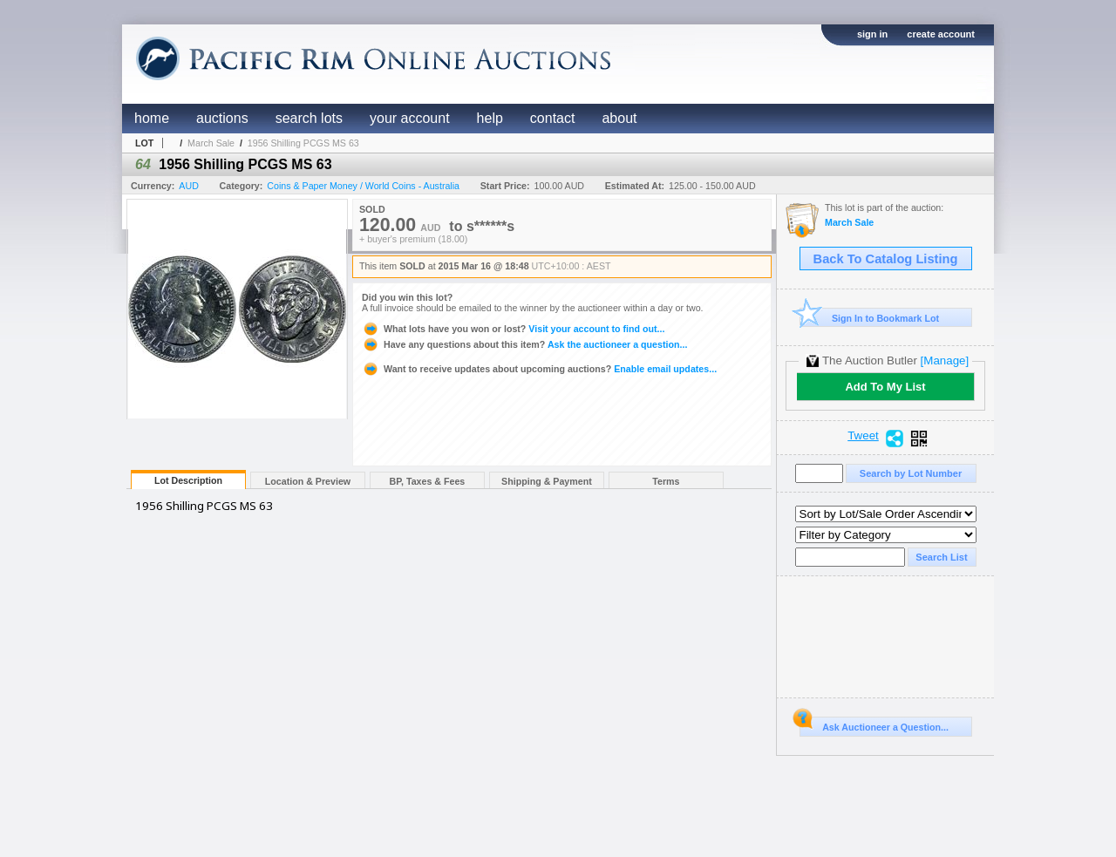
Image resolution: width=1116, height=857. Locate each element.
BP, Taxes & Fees (428, 481)
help (490, 118)
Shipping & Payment (546, 481)
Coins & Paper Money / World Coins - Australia (363, 185)
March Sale (211, 143)
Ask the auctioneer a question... (524, 344)
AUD (189, 185)
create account (941, 34)
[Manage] (944, 360)
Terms (665, 481)
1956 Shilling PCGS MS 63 (303, 143)
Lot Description (188, 480)
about (619, 118)
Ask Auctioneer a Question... (874, 724)
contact (552, 118)
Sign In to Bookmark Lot (870, 318)
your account (410, 118)
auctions (222, 118)
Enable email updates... (539, 369)
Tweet (863, 436)
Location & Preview (307, 481)
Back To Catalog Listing (885, 259)
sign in (872, 34)
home (151, 118)
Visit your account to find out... (513, 328)
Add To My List (885, 386)
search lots (309, 118)
